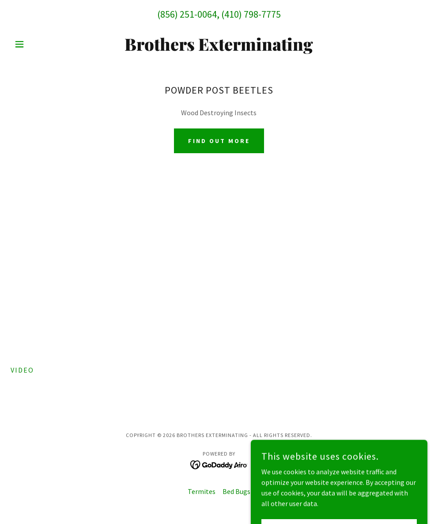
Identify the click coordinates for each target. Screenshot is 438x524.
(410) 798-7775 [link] (251, 14)
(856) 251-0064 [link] (187, 14)
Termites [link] (201, 491)
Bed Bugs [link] (236, 491)
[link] (219, 48)
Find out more (219, 141)
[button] (42, 44)
